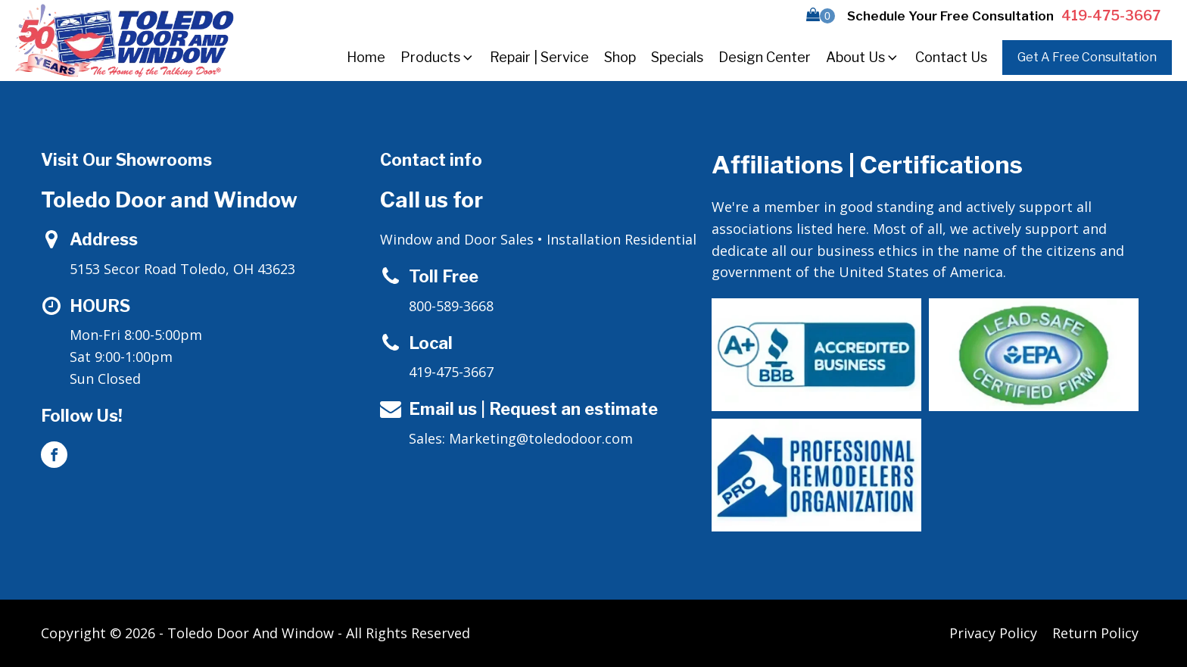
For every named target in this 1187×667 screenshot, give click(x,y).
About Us (863, 57)
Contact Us (951, 57)
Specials (677, 57)
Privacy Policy (993, 633)
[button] (821, 16)
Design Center (764, 57)
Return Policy (1095, 633)
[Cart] (821, 16)
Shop (620, 57)
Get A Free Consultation (1087, 57)
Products (437, 57)
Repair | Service (539, 57)
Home (366, 57)
